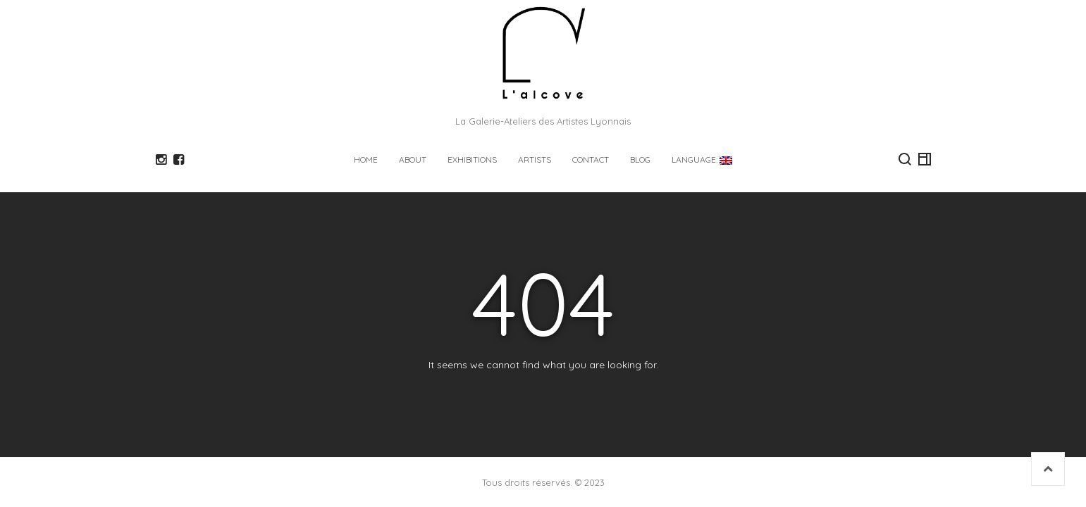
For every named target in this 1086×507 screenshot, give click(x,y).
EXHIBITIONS (472, 159)
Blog (640, 159)
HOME (366, 159)
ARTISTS (534, 159)
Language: (702, 159)
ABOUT (412, 159)
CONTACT (590, 159)
